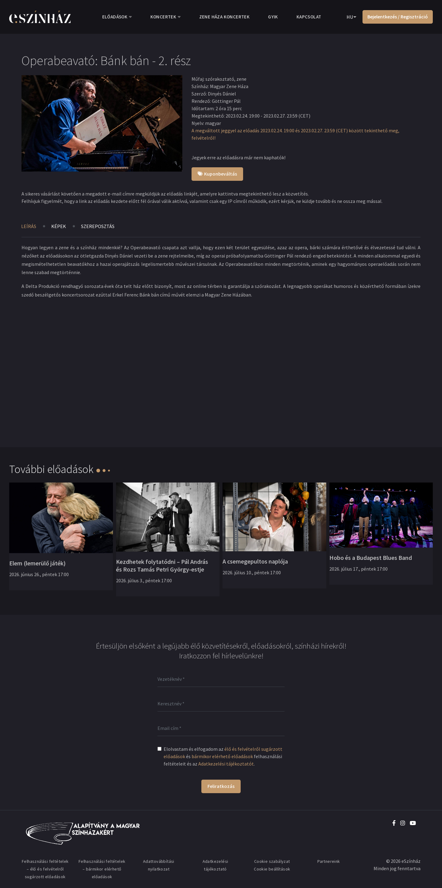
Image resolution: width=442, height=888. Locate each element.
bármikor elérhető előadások (222, 756)
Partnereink (328, 861)
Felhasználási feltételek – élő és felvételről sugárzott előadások (45, 869)
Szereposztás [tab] (97, 226)
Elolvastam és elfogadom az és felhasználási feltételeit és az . (223, 756)
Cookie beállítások (272, 869)
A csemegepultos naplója (255, 561)
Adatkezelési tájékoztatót (226, 764)
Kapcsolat (309, 17)
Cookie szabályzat (272, 861)
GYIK (273, 17)
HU (350, 17)
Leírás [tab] (28, 226)
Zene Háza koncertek (224, 17)
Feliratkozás (221, 786)
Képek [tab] (58, 226)
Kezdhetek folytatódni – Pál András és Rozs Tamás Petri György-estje (162, 565)
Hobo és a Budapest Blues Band (370, 557)
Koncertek (163, 17)
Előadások (115, 17)
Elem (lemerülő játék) (37, 563)
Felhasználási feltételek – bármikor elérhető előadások (102, 869)
